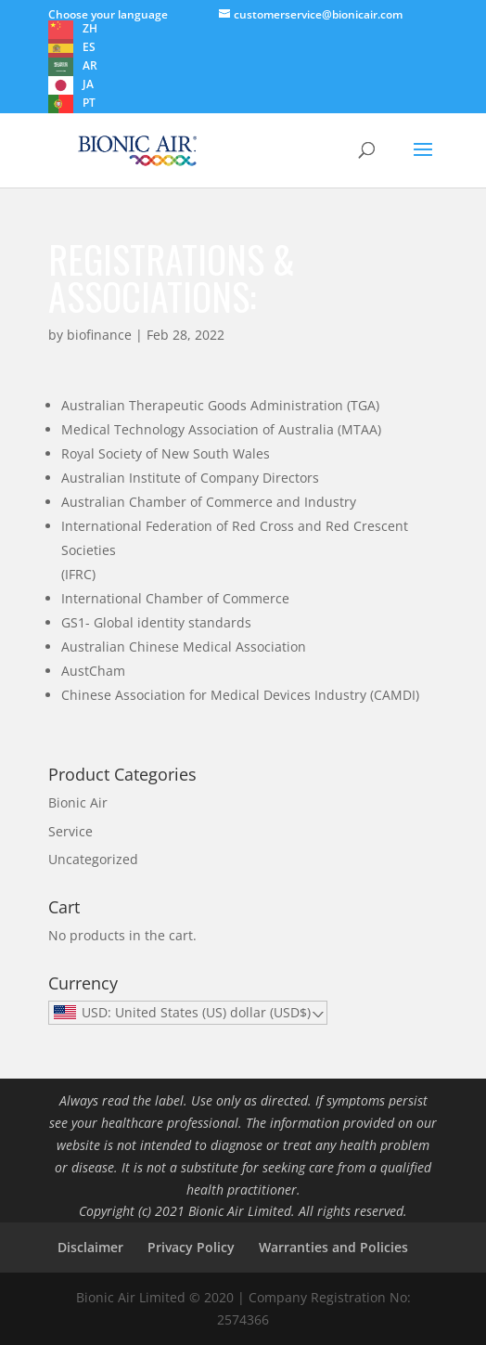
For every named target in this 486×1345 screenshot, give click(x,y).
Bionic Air (78, 802)
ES (89, 47)
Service (70, 831)
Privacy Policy (191, 1247)
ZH (90, 28)
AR (90, 65)
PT (89, 102)
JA (88, 84)
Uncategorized (93, 859)
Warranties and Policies (333, 1247)
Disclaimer (90, 1247)
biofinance (99, 334)
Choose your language (108, 14)
